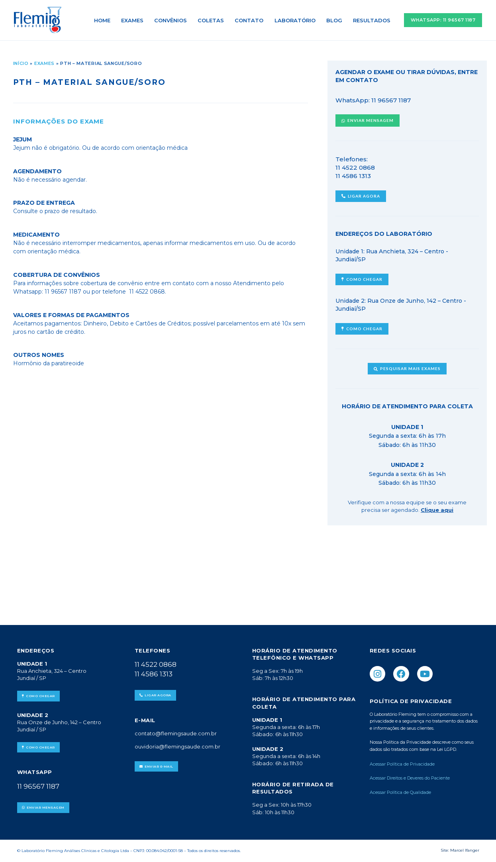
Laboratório (296, 20)
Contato (251, 20)
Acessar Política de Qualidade (400, 792)
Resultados (372, 20)
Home (106, 20)
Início (21, 63)
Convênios (173, 20)
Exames (135, 20)
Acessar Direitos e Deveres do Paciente (410, 778)
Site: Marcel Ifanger (460, 850)
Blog (335, 20)
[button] (443, 20)
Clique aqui (437, 510)
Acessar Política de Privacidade (403, 764)
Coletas (213, 20)
